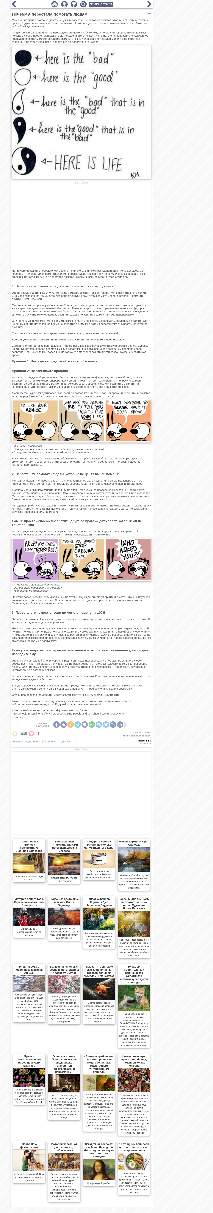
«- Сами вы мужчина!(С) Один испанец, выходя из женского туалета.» (29, 1177)
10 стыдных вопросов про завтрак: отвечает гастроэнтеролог (134, 1147)
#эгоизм (147, 732)
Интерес (17, 741)
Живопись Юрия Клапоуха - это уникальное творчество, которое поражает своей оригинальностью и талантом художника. (134, 881)
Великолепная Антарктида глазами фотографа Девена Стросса (64, 846)
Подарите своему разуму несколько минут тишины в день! (99, 844)
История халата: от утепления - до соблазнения (64, 1147)
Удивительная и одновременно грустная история (29, 932)
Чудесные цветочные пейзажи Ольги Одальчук (64, 902)
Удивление (65, 741)
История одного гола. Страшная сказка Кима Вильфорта (29, 902)
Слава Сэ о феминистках (29, 1146)
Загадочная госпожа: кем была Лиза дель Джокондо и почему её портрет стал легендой (99, 1150)
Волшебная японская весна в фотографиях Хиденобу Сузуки (64, 969)
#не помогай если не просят (137, 736)
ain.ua (25, 718)
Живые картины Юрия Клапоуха (134, 843)
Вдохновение (32, 741)
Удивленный (144, 741)
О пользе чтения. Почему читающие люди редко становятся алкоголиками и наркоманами (64, 1064)
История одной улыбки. (99, 1183)
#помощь (137, 732)
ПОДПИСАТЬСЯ (101, 4)
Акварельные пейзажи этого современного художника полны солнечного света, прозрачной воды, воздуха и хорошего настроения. (99, 939)
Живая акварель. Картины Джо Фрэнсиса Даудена (99, 902)
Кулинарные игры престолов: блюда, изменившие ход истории (134, 1061)
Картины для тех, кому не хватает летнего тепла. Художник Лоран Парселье (134, 903)
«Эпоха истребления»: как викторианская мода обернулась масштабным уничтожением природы (99, 1064)
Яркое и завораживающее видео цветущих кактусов (29, 1061)
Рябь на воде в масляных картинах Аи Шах (29, 969)
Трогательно (49, 741)
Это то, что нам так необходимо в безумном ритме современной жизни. (99, 874)
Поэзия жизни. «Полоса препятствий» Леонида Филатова (29, 846)
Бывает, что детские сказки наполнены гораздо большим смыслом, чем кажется (99, 971)
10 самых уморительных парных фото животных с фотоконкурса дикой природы (134, 974)
